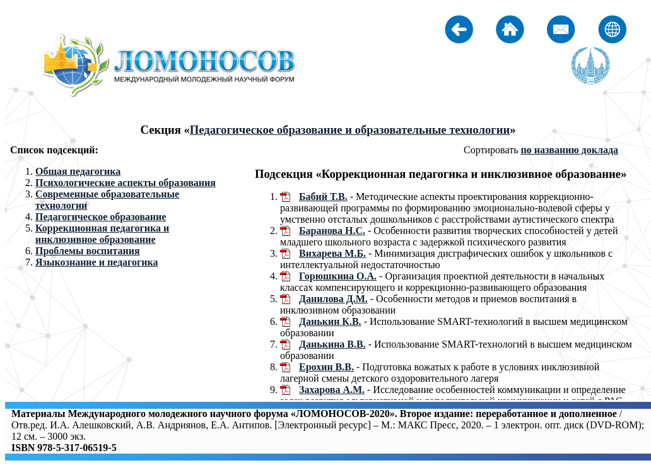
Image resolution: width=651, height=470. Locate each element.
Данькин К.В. (330, 321)
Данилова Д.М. (333, 298)
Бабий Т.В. (323, 196)
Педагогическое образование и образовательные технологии (350, 129)
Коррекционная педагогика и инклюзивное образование (102, 234)
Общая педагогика (77, 171)
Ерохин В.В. (326, 366)
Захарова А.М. (332, 389)
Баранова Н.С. (332, 230)
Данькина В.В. (332, 344)
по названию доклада (569, 149)
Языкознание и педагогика (96, 262)
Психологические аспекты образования (125, 182)
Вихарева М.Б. (332, 253)
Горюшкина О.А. (338, 276)
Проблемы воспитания (87, 250)
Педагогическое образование (100, 216)
